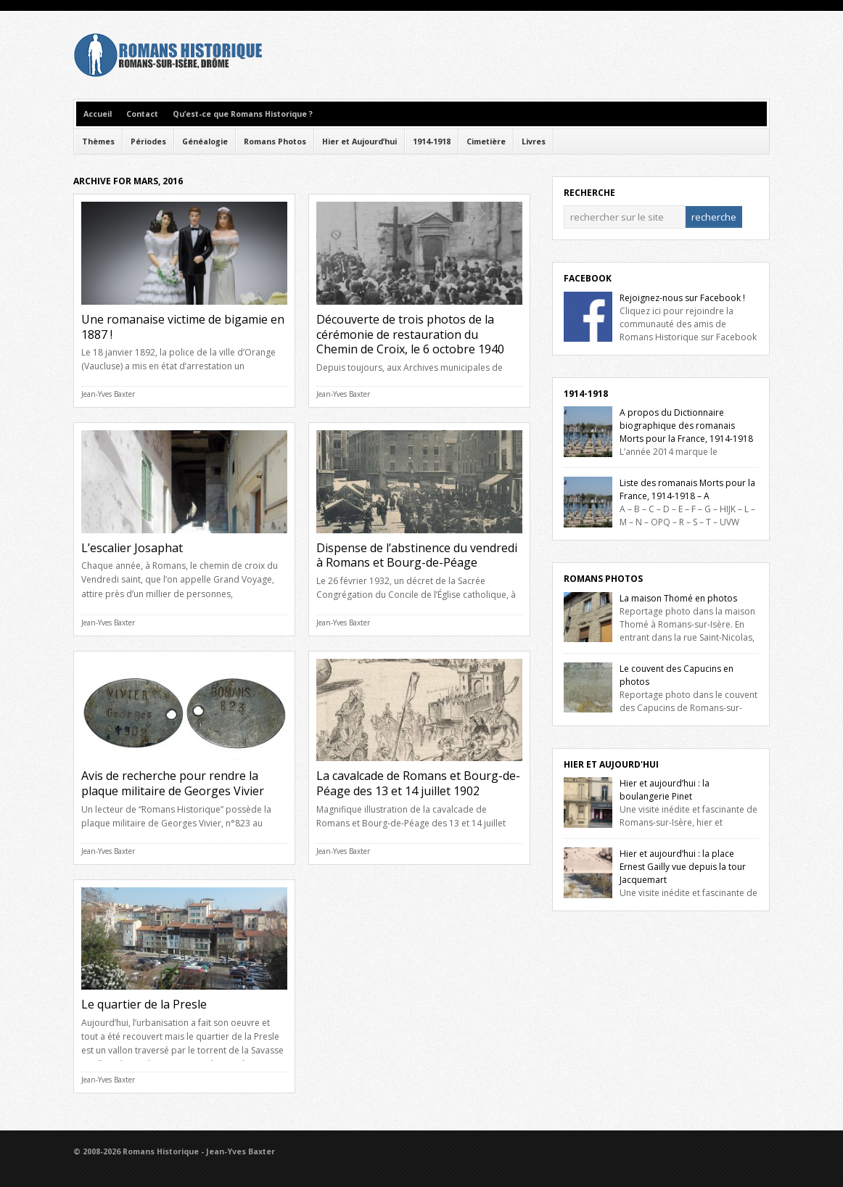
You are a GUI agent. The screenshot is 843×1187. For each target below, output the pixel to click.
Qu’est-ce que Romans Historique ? (243, 114)
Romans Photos (275, 141)
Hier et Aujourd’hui (359, 141)
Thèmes (98, 141)
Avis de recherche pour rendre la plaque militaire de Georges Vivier (172, 783)
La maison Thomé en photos (678, 598)
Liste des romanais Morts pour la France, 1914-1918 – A (687, 489)
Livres (534, 141)
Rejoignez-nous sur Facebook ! (682, 298)
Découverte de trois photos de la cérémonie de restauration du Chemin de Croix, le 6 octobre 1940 (410, 334)
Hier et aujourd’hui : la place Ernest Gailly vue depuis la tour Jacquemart (683, 866)
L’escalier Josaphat (132, 548)
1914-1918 (432, 141)
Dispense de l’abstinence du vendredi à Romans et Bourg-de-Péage (416, 555)
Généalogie (205, 141)
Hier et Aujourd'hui (611, 764)
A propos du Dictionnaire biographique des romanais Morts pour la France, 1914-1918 (686, 425)
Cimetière (486, 141)
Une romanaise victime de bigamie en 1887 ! (182, 326)
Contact (142, 114)
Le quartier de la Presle (144, 1004)
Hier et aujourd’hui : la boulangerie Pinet (665, 789)
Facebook (588, 278)
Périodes (148, 141)
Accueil (97, 114)
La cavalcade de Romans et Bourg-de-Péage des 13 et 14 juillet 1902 (418, 783)
